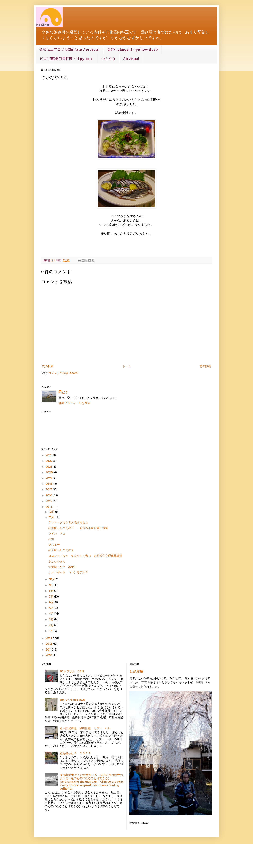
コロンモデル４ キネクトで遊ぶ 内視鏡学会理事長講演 (85, 556)
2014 (49, 506)
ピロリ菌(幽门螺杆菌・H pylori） (67, 58)
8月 (51, 591)
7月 (51, 596)
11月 (52, 517)
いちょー (54, 544)
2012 (49, 643)
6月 (51, 602)
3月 (51, 619)
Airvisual (131, 58)
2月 (51, 625)
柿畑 (51, 539)
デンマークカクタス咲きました (68, 522)
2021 (49, 466)
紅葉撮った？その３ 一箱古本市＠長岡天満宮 (78, 528)
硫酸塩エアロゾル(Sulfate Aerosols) (69, 49)
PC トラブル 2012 (72, 671)
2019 (49, 478)
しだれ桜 (136, 671)
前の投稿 (205, 366)
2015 (49, 501)
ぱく (65, 392)
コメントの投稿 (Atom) (63, 373)
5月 (51, 608)
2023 (49, 455)
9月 (51, 585)
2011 (49, 649)
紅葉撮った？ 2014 (61, 567)
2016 (49, 495)
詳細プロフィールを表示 (74, 403)
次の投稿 (47, 366)
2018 (49, 483)
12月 (52, 511)
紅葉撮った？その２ (61, 550)
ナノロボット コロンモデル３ (68, 572)
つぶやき (108, 58)
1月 (51, 631)
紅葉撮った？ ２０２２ (75, 753)
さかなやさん (56, 561)
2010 (49, 655)
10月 (52, 579)
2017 (49, 489)
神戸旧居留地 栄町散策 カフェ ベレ (85, 728)
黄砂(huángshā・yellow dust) (132, 49)
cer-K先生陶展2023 (72, 700)
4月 (51, 613)
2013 (49, 638)
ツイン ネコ (56, 533)
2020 (49, 472)
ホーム (126, 366)
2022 (49, 461)
